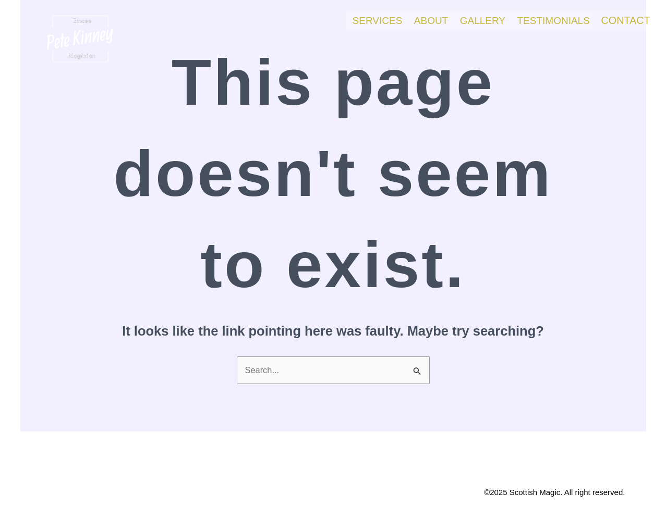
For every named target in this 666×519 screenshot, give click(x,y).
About (416, 19)
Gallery (471, 19)
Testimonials (546, 19)
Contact (623, 20)
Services (358, 19)
